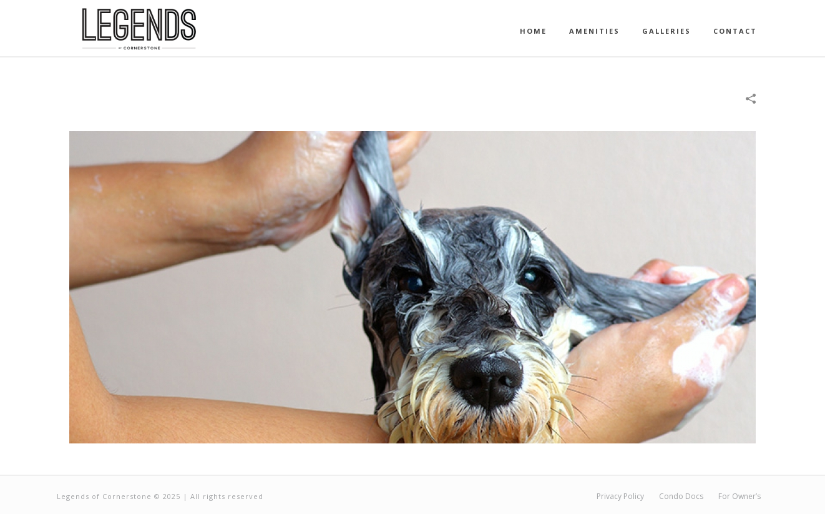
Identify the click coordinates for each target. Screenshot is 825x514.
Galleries (666, 31)
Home (533, 31)
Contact (735, 31)
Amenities (594, 31)
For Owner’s (739, 497)
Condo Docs (681, 497)
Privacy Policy (620, 497)
